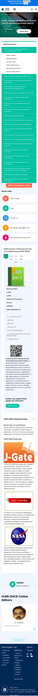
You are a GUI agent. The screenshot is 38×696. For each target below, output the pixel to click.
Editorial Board (11, 58)
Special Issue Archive (13, 68)
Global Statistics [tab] (21, 256)
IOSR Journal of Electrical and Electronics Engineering (17, 81)
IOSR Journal (8, 14)
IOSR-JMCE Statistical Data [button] (15, 419)
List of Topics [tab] (11, 256)
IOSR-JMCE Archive (12, 65)
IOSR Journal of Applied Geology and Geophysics (16, 163)
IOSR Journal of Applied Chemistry (15, 174)
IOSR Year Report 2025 (19, 185)
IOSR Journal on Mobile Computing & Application (16, 98)
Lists (26, 3)
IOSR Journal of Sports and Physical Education (15, 150)
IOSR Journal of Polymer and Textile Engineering (16, 157)
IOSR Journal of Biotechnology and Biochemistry (15, 180)
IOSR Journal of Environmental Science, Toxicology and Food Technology (17, 169)
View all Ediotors (19, 640)
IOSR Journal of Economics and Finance (17, 124)
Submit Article (13, 406)
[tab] (19, 250)
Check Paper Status (12, 71)
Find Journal (8, 30)
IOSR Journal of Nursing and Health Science (18, 135)
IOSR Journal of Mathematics (13, 116)
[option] (19, 2)
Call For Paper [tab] (16, 256)
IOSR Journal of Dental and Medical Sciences (19, 139)
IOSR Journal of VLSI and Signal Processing (18, 93)
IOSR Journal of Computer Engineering (17, 76)
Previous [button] (6, 585)
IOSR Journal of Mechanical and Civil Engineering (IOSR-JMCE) (16, 50)
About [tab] (5, 256)
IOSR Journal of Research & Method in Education (16, 110)
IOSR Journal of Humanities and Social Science (16, 104)
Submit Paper (10, 55)
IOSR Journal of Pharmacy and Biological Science (17, 129)
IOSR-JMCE (16, 14)
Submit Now (26, 1)
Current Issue (10, 62)
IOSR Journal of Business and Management (18, 120)
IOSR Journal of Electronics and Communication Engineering (14, 87)
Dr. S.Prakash (19, 622)
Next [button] (32, 585)
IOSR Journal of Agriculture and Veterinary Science (18, 144)
